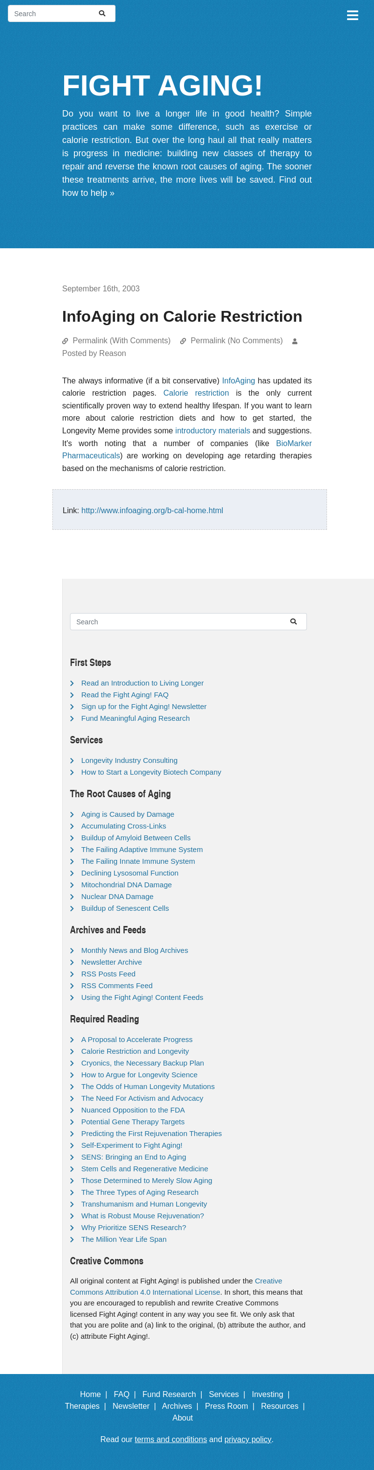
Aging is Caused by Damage (127, 814)
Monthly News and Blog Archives (134, 950)
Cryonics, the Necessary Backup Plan (142, 1063)
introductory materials (212, 431)
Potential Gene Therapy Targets (133, 1121)
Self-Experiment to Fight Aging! (132, 1145)
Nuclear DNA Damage (117, 896)
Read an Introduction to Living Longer (142, 683)
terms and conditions (171, 1439)
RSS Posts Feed (108, 974)
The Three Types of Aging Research (140, 1192)
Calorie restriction (196, 393)
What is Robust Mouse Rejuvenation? (142, 1215)
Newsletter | (137, 1406)
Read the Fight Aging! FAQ (124, 694)
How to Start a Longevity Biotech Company (151, 772)
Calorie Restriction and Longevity (135, 1051)
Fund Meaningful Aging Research (135, 718)
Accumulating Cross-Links (123, 826)
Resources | (285, 1406)
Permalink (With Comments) (121, 340)
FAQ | (127, 1394)
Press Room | (232, 1406)
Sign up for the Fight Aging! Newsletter (144, 706)
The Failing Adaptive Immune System (142, 849)
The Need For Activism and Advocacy (142, 1098)
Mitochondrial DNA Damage (126, 884)
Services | (229, 1394)
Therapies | (87, 1406)
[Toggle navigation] (352, 14)
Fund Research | (174, 1394)
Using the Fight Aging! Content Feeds (142, 997)
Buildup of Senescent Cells (125, 908)
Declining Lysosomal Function (130, 873)
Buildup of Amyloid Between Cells (135, 837)
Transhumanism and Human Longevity (144, 1204)
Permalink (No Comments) (236, 340)
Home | (96, 1394)
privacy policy (248, 1439)
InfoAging (239, 381)
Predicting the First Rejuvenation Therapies (151, 1133)
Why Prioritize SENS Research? (133, 1227)
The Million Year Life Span (123, 1239)
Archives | (182, 1406)
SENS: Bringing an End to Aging (133, 1157)
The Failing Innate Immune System (138, 861)
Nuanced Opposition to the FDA (133, 1110)
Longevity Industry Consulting (129, 760)
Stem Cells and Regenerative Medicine (144, 1168)
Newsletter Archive (111, 962)
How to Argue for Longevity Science (139, 1074)
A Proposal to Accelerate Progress (137, 1039)
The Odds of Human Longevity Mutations (148, 1086)
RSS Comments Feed (117, 985)
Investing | (273, 1394)
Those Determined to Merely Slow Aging (146, 1180)
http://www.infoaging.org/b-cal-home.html (152, 510)
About (187, 1418)
